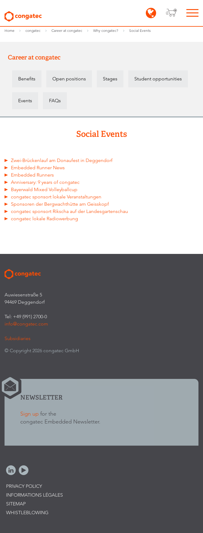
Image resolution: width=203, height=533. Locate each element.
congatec (33, 30)
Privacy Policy (24, 486)
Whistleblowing (27, 512)
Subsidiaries (18, 338)
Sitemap (16, 504)
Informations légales (34, 495)
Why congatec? (105, 30)
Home (10, 30)
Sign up (29, 413)
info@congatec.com (26, 324)
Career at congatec (66, 30)
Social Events (140, 30)
